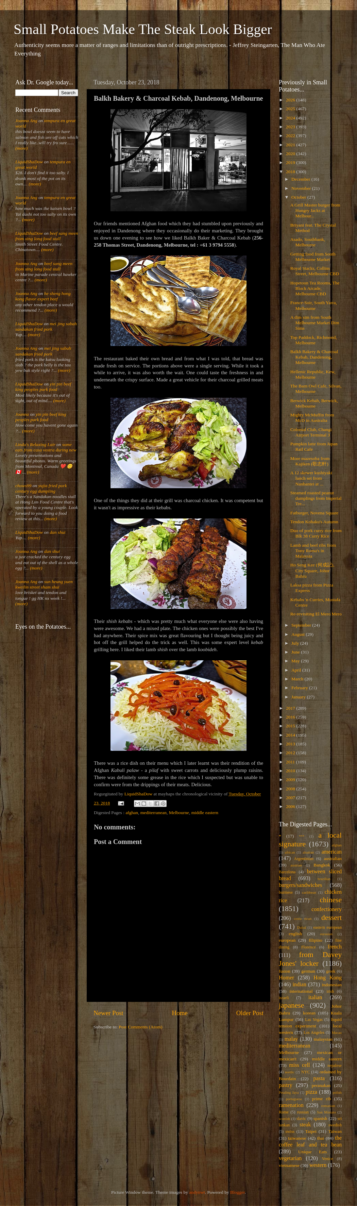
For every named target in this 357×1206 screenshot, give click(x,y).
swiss (290, 1131)
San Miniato (326, 1112)
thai (320, 1138)
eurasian (326, 934)
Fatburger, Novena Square (314, 512)
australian (333, 858)
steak (305, 1125)
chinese (331, 900)
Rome (284, 1112)
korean (309, 1012)
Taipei (311, 1131)
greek (330, 971)
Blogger (237, 1192)
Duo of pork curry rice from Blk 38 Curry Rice (316, 533)
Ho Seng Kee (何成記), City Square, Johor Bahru (312, 570)
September (301, 625)
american (332, 852)
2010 (291, 770)
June (296, 652)
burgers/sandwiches (300, 885)
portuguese (294, 1099)
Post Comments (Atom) (140, 1026)
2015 (291, 725)
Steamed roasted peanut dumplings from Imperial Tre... (316, 498)
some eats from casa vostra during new (45, 447)
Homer (286, 978)
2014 (291, 735)
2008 (291, 788)
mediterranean (153, 812)
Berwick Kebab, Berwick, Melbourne (314, 403)
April (296, 670)
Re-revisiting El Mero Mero (316, 613)
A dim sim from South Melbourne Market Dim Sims (314, 323)
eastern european (327, 927)
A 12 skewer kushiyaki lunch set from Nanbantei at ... (311, 478)
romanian (328, 1106)
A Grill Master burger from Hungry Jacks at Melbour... (315, 210)
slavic (301, 1118)
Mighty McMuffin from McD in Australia (312, 417)
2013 (291, 743)
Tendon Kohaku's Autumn (314, 521)
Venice (327, 1158)
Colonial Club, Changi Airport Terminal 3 (311, 432)
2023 (291, 126)
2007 (291, 797)
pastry (285, 1085)
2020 (291, 153)
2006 (291, 806)
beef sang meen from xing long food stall (46, 236)
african (290, 852)
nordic (289, 1072)
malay (291, 1039)
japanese (291, 1005)
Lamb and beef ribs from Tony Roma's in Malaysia (313, 551)
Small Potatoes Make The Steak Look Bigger (143, 29)
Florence (308, 947)
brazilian (324, 879)
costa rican (302, 918)
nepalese (334, 1065)
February (300, 687)
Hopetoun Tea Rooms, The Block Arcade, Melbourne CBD (315, 288)
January (299, 696)
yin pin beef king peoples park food (43, 386)
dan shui (57, 532)
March (298, 678)
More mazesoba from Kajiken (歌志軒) (309, 461)
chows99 (23, 485)
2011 (291, 761)
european (287, 940)
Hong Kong (327, 978)
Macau (337, 1032)
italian (315, 997)
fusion (284, 971)
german (308, 971)
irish (330, 991)
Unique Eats (312, 1151)
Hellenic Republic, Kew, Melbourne (313, 374)
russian (302, 1112)
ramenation (291, 1105)
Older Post (250, 1013)
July (295, 643)
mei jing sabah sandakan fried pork (46, 326)
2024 (291, 117)
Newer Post (108, 1013)
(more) (21, 148)
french (335, 947)
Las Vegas (314, 1019)
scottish (284, 1119)
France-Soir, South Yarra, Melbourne (313, 305)
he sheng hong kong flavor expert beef (43, 296)
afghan (131, 812)
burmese (286, 892)
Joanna (22, 414)
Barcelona (287, 872)
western (317, 1165)
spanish (320, 1118)
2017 (291, 708)
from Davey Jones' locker (310, 959)
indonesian (332, 984)
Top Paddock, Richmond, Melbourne (313, 340)
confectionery (326, 909)
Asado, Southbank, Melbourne (307, 242)
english (295, 933)
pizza (311, 1092)
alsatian (308, 852)
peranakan (321, 1085)
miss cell (299, 1065)
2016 (291, 717)
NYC (305, 1072)
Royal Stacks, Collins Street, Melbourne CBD (314, 271)
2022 (291, 135)
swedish (335, 1125)
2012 (291, 752)
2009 (291, 779)
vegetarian (290, 1158)
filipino (315, 940)
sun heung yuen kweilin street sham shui (44, 584)
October (299, 197)
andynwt (197, 1192)
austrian (296, 865)
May (296, 660)
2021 (291, 144)
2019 (291, 162)
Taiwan (335, 1131)
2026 (291, 99)
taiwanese (297, 1138)
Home (180, 1013)
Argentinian (303, 858)
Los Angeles (314, 1032)
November (301, 188)
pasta (319, 1078)
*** (301, 836)
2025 (291, 108)
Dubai (301, 927)
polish (337, 1092)
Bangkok (321, 865)
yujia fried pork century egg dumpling (41, 488)
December (301, 179)
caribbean (309, 892)
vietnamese (289, 1165)
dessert (331, 917)
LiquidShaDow (29, 161)
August (298, 634)
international (301, 991)
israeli (284, 997)
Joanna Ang (26, 120)
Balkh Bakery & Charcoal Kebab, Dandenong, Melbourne (314, 357)
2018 (291, 171)
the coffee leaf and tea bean (310, 1141)
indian (299, 984)
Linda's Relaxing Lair (35, 444)
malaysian (323, 1039)
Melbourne (179, 812)
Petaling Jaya (289, 1092)
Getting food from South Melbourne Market (313, 256)
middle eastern (204, 812)
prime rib (321, 1098)
